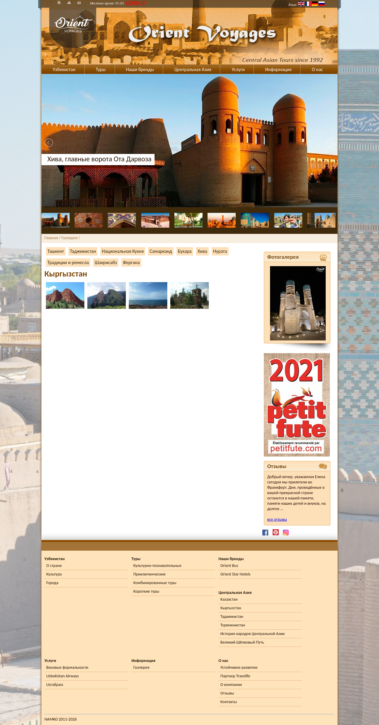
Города (52, 582)
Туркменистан (232, 625)
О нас (317, 69)
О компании (231, 684)
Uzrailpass (54, 684)
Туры (101, 69)
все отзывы (277, 519)
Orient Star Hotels (235, 574)
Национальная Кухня (123, 251)
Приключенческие (149, 574)
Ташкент (55, 251)
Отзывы (227, 693)
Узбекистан (64, 69)
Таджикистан (83, 251)
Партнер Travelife (235, 676)
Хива (202, 251)
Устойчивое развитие (238, 667)
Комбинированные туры (154, 582)
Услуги (238, 69)
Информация (278, 69)
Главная (51, 237)
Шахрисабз (106, 262)
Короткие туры (146, 591)
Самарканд (161, 251)
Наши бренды (140, 69)
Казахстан (228, 599)
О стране (54, 565)
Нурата (220, 251)
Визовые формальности (67, 667)
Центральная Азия (192, 69)
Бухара (185, 251)
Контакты (228, 701)
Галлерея (141, 667)
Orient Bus (229, 565)
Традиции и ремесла (68, 262)
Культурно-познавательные (157, 565)
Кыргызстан (230, 607)
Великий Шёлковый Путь (242, 642)
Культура (54, 574)
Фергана (131, 262)
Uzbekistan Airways (62, 676)
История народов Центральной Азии (252, 633)
